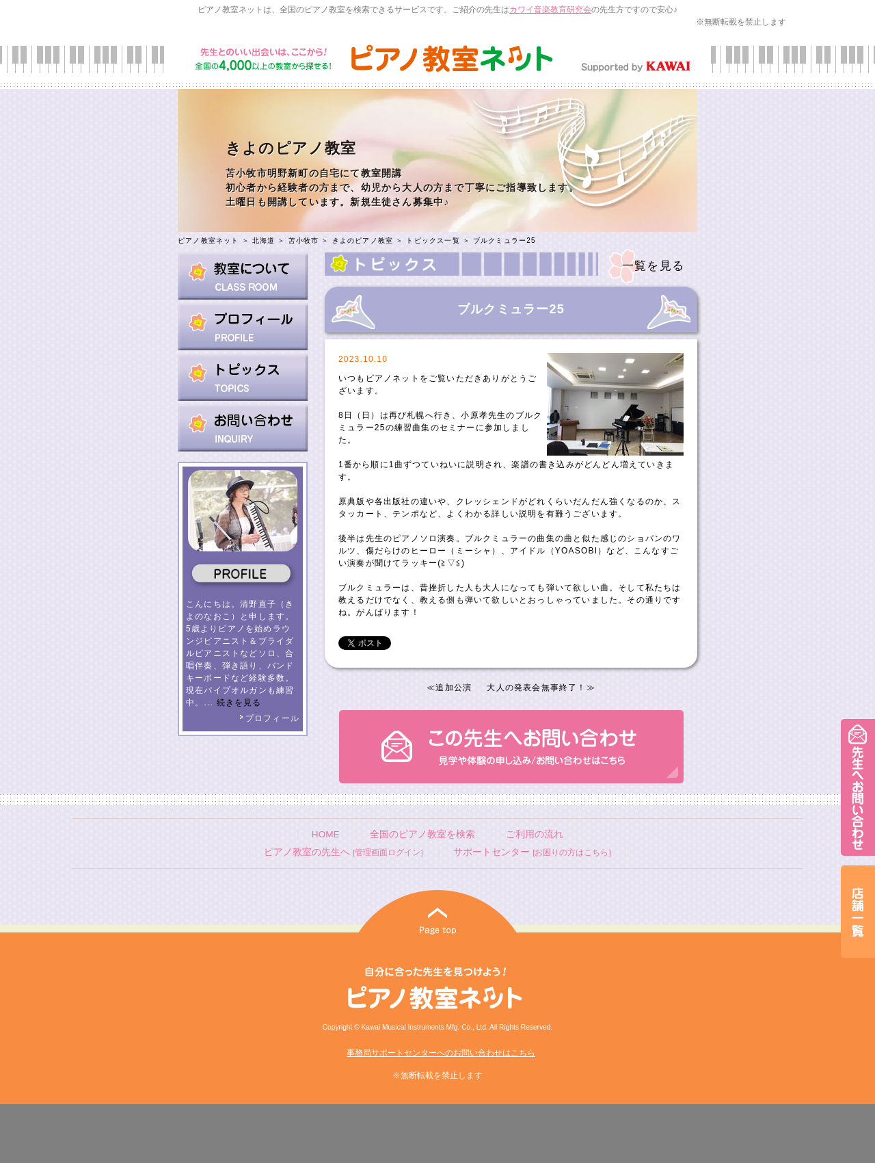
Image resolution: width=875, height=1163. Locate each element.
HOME (326, 834)
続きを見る (239, 702)
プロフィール (269, 718)
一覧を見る (653, 265)
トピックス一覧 (432, 240)
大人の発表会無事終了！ (536, 687)
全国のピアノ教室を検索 (422, 834)
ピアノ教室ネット (208, 240)
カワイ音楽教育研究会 (550, 9)
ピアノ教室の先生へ (343, 852)
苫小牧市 (303, 240)
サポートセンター (531, 852)
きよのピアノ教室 (363, 240)
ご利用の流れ (534, 834)
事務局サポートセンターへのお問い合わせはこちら (441, 1053)
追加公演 (453, 687)
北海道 (263, 240)
